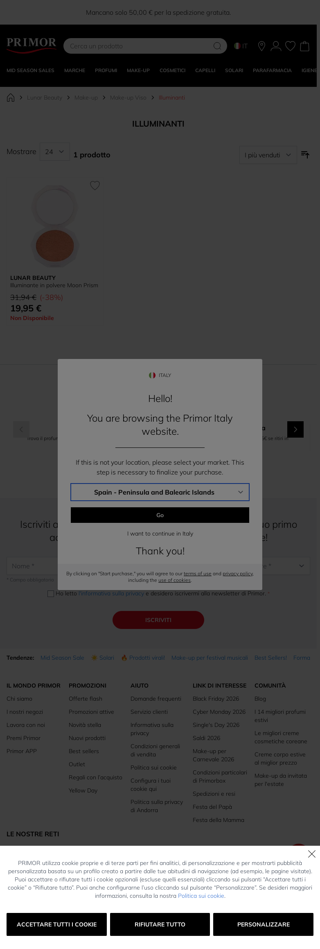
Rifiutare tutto (160, 924)
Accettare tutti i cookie (57, 924)
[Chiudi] (312, 854)
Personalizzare (263, 924)
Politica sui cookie (201, 895)
